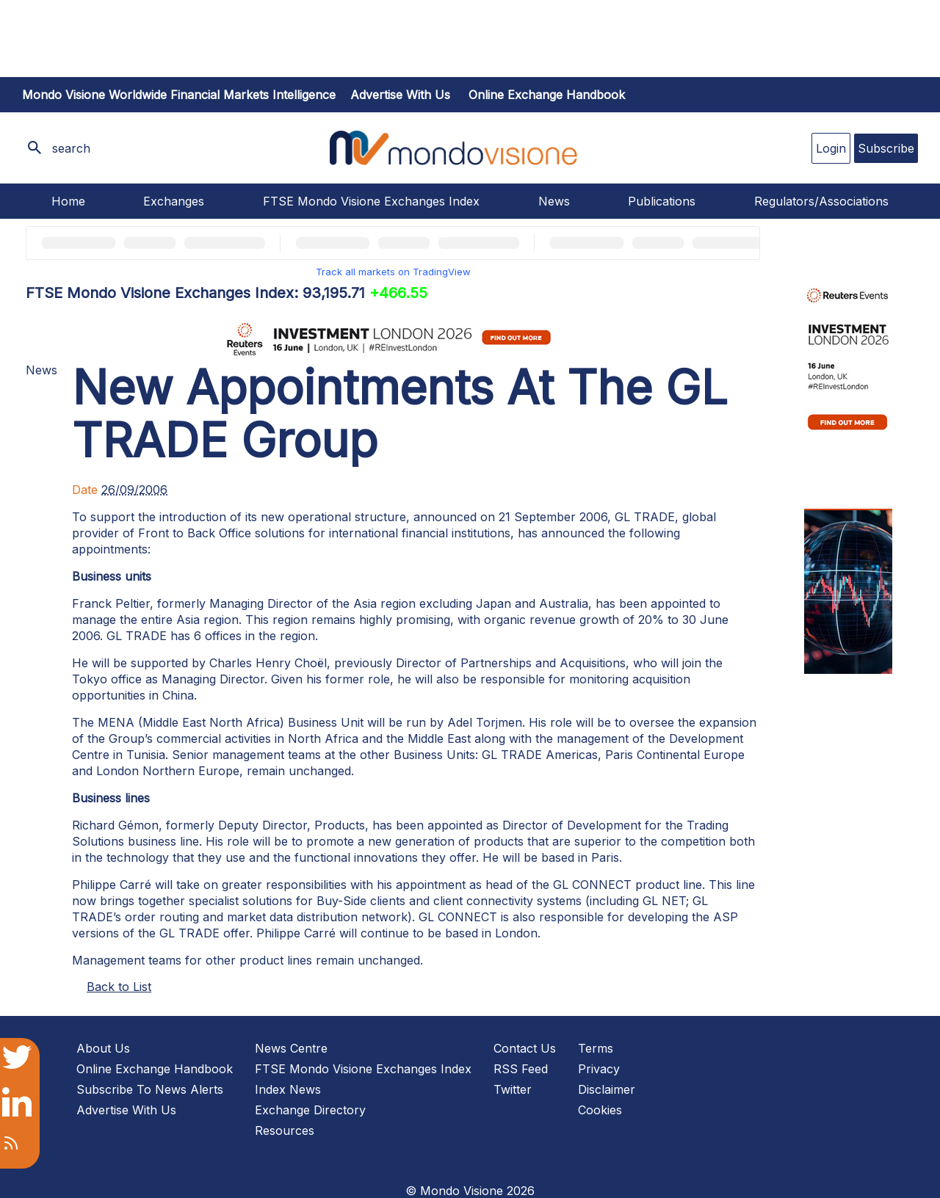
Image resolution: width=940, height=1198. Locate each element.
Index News (288, 1089)
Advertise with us (400, 94)
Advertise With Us (126, 1110)
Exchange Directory (310, 1110)
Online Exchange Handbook (547, 94)
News (554, 201)
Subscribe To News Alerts (149, 1089)
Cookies (600, 1110)
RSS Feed (521, 1068)
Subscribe (886, 148)
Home (68, 201)
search (71, 148)
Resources (284, 1130)
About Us (103, 1048)
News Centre (291, 1048)
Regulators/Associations (821, 201)
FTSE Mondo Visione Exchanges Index (371, 201)
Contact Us (525, 1048)
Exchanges (173, 201)
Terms (595, 1048)
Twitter (513, 1089)
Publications (661, 201)
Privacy (599, 1068)
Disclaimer (606, 1089)
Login (831, 148)
